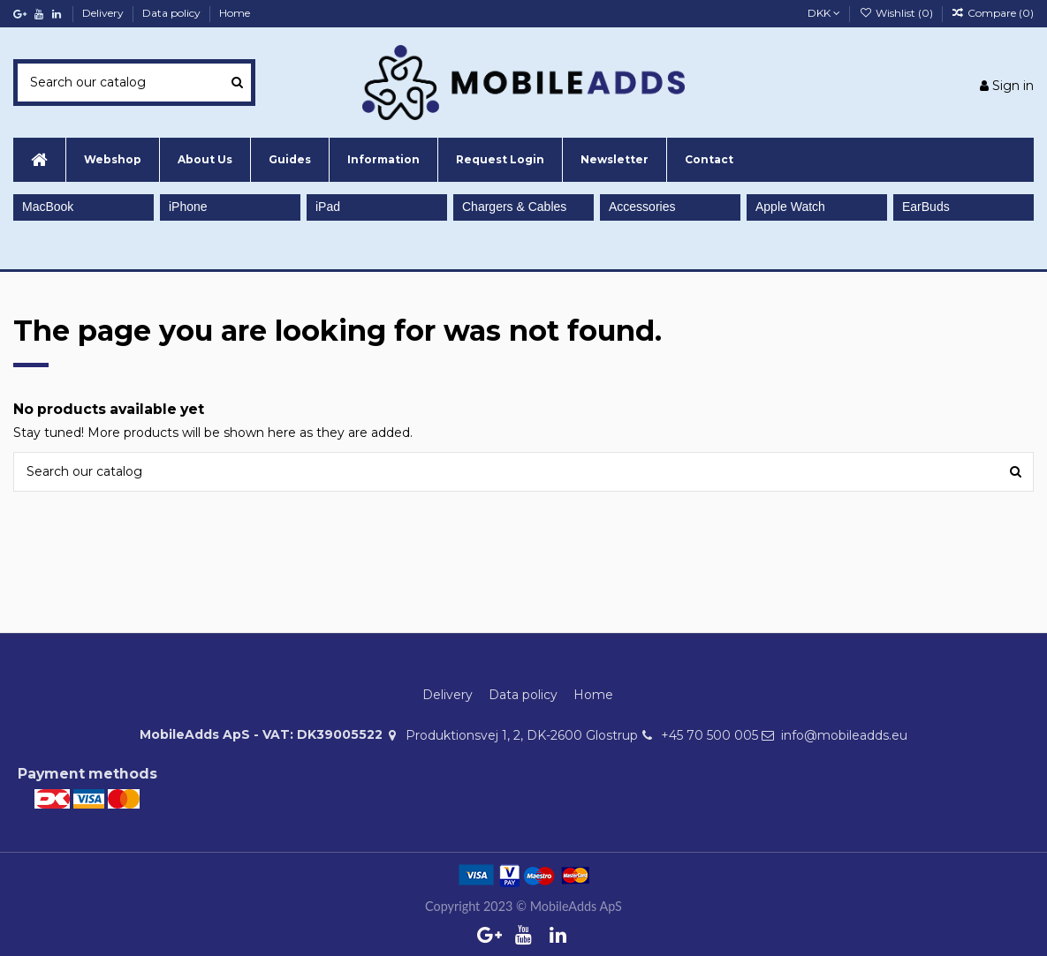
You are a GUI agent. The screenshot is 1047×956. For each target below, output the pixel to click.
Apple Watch (790, 206)
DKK (824, 12)
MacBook (47, 206)
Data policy (172, 12)
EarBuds (926, 206)
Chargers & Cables (514, 206)
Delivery (104, 12)
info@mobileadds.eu (844, 735)
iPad (327, 206)
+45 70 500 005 (709, 735)
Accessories (642, 206)
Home (234, 12)
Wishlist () (897, 12)
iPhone (188, 206)
